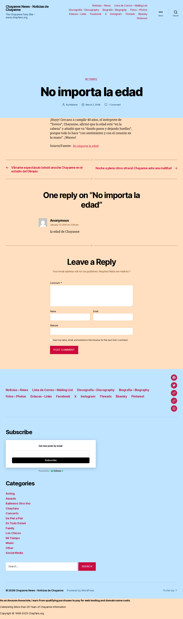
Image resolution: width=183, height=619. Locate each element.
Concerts (12, 514)
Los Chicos (14, 534)
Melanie (73, 105)
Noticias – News (101, 5)
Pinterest (142, 18)
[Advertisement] (91, 57)
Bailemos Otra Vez (19, 504)
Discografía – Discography (84, 9)
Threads (130, 13)
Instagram (116, 13)
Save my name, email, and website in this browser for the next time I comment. (90, 341)
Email (95, 312)
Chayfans (12, 509)
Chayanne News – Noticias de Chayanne (40, 591)
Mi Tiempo (91, 79)
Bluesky (142, 13)
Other (10, 549)
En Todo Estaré (16, 524)
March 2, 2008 (93, 105)
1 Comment (115, 105)
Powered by (50, 472)
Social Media (15, 554)
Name (53, 312)
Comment (56, 284)
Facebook (95, 13)
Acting (10, 495)
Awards (11, 499)
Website (54, 326)
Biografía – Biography (115, 9)
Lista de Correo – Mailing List (130, 5)
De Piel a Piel (15, 519)
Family (10, 529)
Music (10, 544)
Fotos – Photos (138, 9)
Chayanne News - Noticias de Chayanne (28, 8)
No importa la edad (86, 146)
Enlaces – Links (77, 13)
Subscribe (51, 461)
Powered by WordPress (82, 591)
